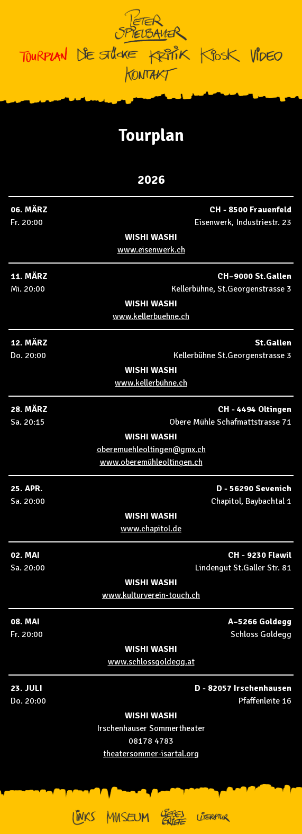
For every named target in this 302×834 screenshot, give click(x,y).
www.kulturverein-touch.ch (151, 595)
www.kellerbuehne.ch (151, 316)
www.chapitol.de (151, 528)
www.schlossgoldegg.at (151, 662)
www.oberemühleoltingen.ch (151, 462)
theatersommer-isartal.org (151, 753)
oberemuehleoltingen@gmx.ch (151, 449)
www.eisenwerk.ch (151, 250)
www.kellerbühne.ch (151, 383)
